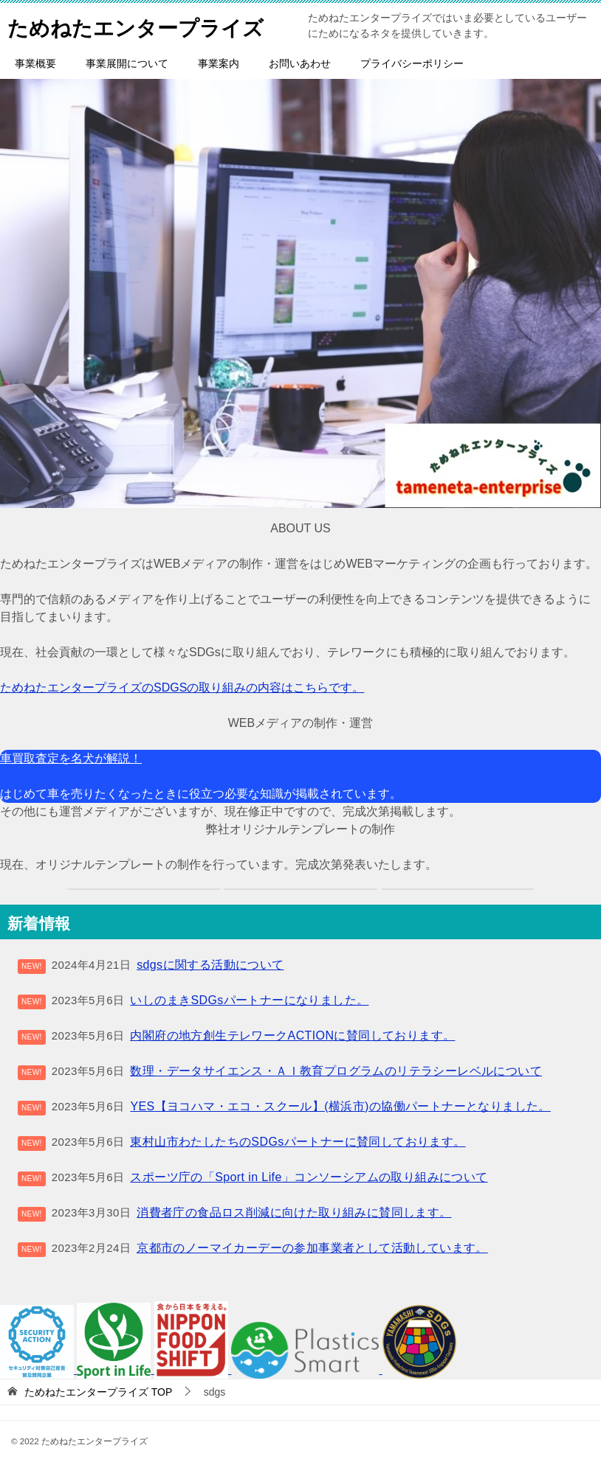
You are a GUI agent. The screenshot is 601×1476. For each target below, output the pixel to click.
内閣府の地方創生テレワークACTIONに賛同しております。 (292, 1035)
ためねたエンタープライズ (144, 25)
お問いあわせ (300, 63)
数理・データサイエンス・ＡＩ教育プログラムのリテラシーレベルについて (336, 1071)
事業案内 (218, 63)
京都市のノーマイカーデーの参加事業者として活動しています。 (312, 1248)
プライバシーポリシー (412, 63)
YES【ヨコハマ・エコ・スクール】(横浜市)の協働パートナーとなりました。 (340, 1106)
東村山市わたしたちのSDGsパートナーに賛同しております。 (297, 1141)
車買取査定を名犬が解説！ (71, 758)
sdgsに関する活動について (210, 964)
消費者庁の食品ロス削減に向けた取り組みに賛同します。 (294, 1212)
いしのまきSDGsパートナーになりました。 (249, 1000)
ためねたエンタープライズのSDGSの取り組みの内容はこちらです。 (182, 687)
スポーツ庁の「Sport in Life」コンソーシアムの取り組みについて (308, 1177)
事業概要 (35, 63)
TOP (98, 1392)
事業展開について (127, 63)
